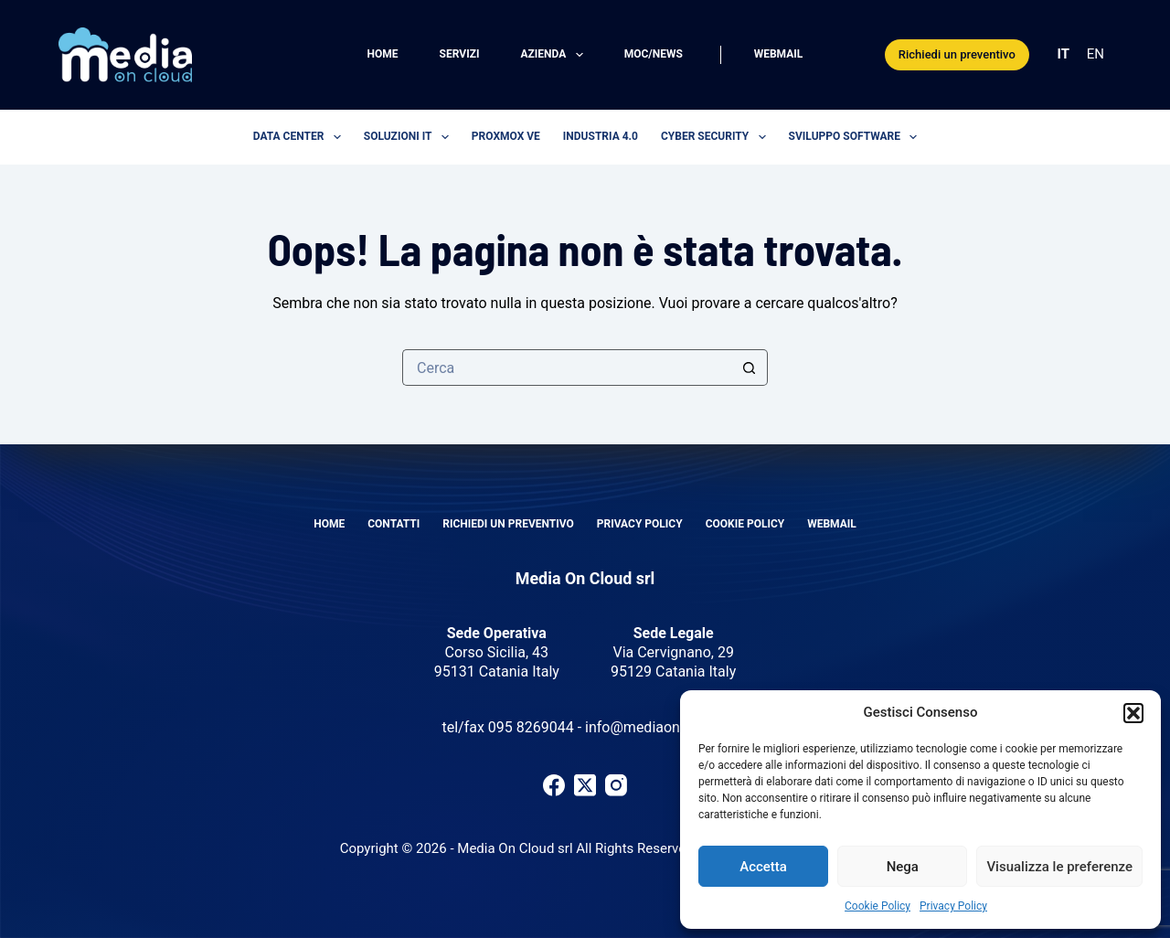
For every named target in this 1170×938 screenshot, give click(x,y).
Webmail (778, 54)
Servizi (460, 54)
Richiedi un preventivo (957, 54)
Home (383, 54)
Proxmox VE (506, 136)
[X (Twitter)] (585, 785)
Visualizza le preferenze (1059, 866)
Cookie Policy (877, 906)
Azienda (555, 55)
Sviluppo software (857, 137)
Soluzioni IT (410, 137)
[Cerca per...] (566, 367)
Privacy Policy (953, 906)
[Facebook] (554, 785)
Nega (903, 866)
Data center (300, 137)
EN (1095, 54)
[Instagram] (616, 785)
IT (1063, 54)
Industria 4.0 (600, 136)
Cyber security (717, 137)
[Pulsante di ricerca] (749, 367)
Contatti (393, 523)
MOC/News (653, 54)
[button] (1133, 713)
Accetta (763, 866)
